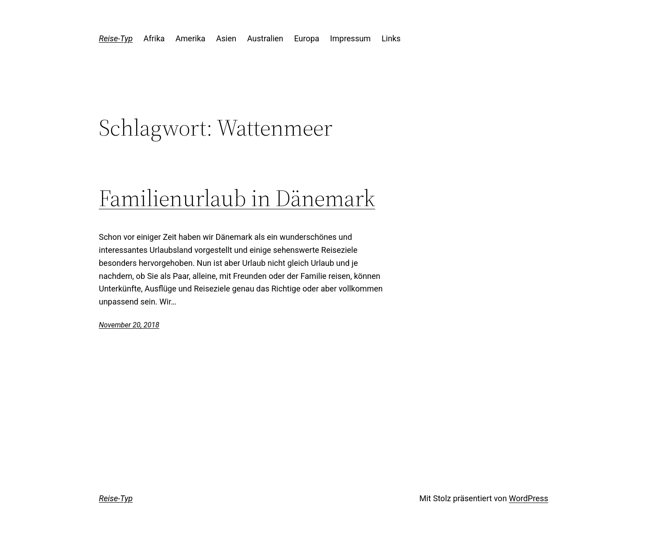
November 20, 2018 (129, 325)
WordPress (528, 498)
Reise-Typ (116, 38)
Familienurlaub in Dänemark (237, 198)
